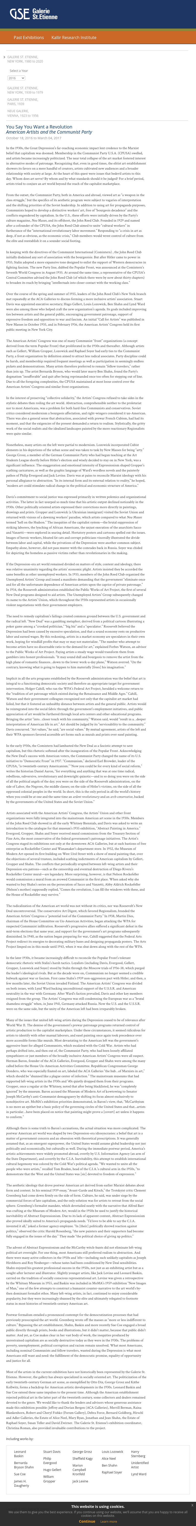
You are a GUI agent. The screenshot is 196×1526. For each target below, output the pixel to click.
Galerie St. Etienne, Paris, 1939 (22, 101)
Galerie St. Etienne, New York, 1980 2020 (25, 59)
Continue (87, 1521)
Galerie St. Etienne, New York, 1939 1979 (25, 90)
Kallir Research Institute (74, 37)
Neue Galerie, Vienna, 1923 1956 (23, 113)
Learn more (108, 1521)
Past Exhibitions (29, 37)
